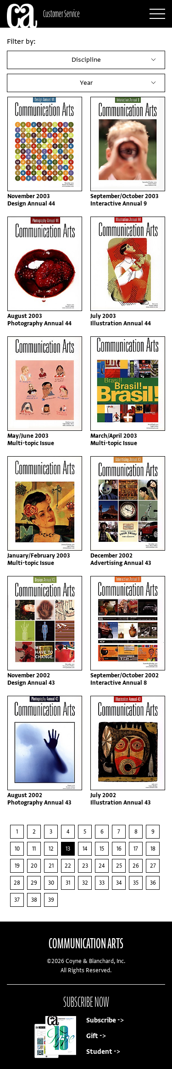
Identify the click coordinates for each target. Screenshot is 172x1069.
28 (17, 883)
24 (102, 865)
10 (17, 848)
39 (51, 900)
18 (152, 848)
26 (136, 865)
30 (51, 883)
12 (51, 848)
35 (136, 883)
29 (34, 883)
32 (85, 883)
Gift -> (96, 1036)
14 (85, 848)
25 (119, 865)
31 (68, 883)
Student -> (103, 1051)
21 (51, 865)
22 (68, 865)
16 (119, 848)
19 (17, 865)
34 (119, 883)
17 (135, 848)
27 (153, 865)
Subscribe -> (105, 1020)
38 (34, 900)
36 (153, 883)
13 (68, 848)
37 (17, 900)
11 (34, 848)
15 (102, 848)
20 (34, 865)
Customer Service (61, 13)
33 (102, 883)
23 (85, 865)
